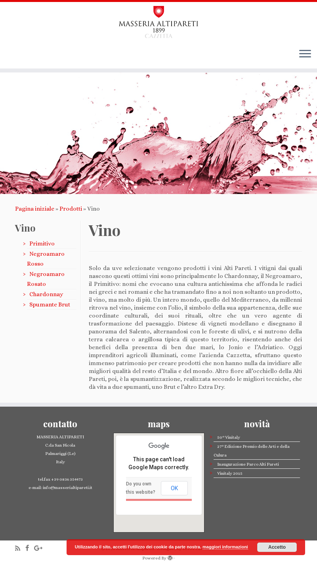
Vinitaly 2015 (230, 473)
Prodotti (70, 208)
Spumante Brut (49, 304)
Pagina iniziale (34, 208)
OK (174, 488)
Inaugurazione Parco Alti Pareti (248, 464)
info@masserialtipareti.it (67, 487)
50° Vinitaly (228, 437)
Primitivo (42, 243)
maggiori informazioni (225, 546)
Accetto (277, 547)
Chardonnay (46, 294)
